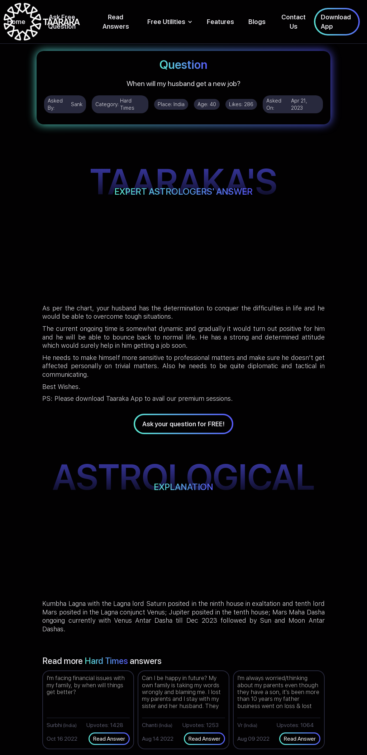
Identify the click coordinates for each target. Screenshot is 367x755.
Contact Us (293, 21)
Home (16, 21)
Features (220, 21)
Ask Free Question (62, 21)
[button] (170, 21)
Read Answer (109, 738)
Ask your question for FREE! (183, 424)
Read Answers (116, 21)
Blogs (257, 21)
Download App (336, 21)
